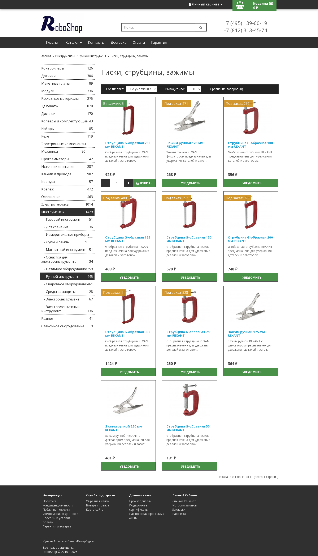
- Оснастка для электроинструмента (67, 259)
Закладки (178, 509)
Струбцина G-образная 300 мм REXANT (127, 333)
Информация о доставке (60, 514)
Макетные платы (67, 83)
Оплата (139, 42)
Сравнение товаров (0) (226, 89)
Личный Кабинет (184, 501)
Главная (52, 42)
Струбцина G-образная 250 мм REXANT (127, 144)
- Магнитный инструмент (67, 249)
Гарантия (159, 42)
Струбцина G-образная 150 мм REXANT (189, 239)
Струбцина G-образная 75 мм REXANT (188, 333)
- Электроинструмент (67, 299)
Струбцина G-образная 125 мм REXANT (127, 239)
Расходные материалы (67, 98)
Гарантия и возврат (57, 526)
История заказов (184, 505)
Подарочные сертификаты (138, 507)
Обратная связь (97, 501)
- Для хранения (67, 227)
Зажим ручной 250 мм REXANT (123, 428)
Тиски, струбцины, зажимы (129, 56)
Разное (67, 318)
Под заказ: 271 (176, 103)
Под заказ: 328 (176, 292)
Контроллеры (67, 68)
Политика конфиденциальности (58, 503)
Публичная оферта (56, 509)
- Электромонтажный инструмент (67, 308)
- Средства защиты (67, 291)
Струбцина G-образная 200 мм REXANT (250, 239)
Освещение (67, 196)
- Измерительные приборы (67, 235)
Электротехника (67, 204)
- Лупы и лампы (64, 242)
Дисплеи (67, 113)
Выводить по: (175, 89)
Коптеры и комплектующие (67, 121)
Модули (67, 91)
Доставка (118, 42)
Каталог (74, 42)
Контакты (96, 42)
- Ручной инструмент (67, 276)
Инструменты (65, 56)
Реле (67, 136)
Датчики (67, 75)
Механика (63, 151)
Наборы (67, 128)
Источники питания (67, 166)
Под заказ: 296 (237, 103)
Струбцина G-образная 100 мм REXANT (250, 144)
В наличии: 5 (113, 103)
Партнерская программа (146, 514)
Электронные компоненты (67, 145)
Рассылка (179, 514)
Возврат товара (97, 505)
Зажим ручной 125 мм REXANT (184, 144)
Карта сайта (95, 509)
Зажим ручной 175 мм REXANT (246, 333)
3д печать (67, 106)
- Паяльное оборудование (67, 269)
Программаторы (67, 159)
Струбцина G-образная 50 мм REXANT (188, 428)
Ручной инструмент (92, 56)
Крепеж (67, 189)
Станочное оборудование (67, 326)
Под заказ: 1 (113, 292)
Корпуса (67, 181)
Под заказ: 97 (237, 198)
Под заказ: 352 (176, 198)
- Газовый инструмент (67, 219)
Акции (133, 518)
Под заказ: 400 (115, 198)
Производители (140, 501)
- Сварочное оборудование (67, 284)
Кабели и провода (67, 174)
